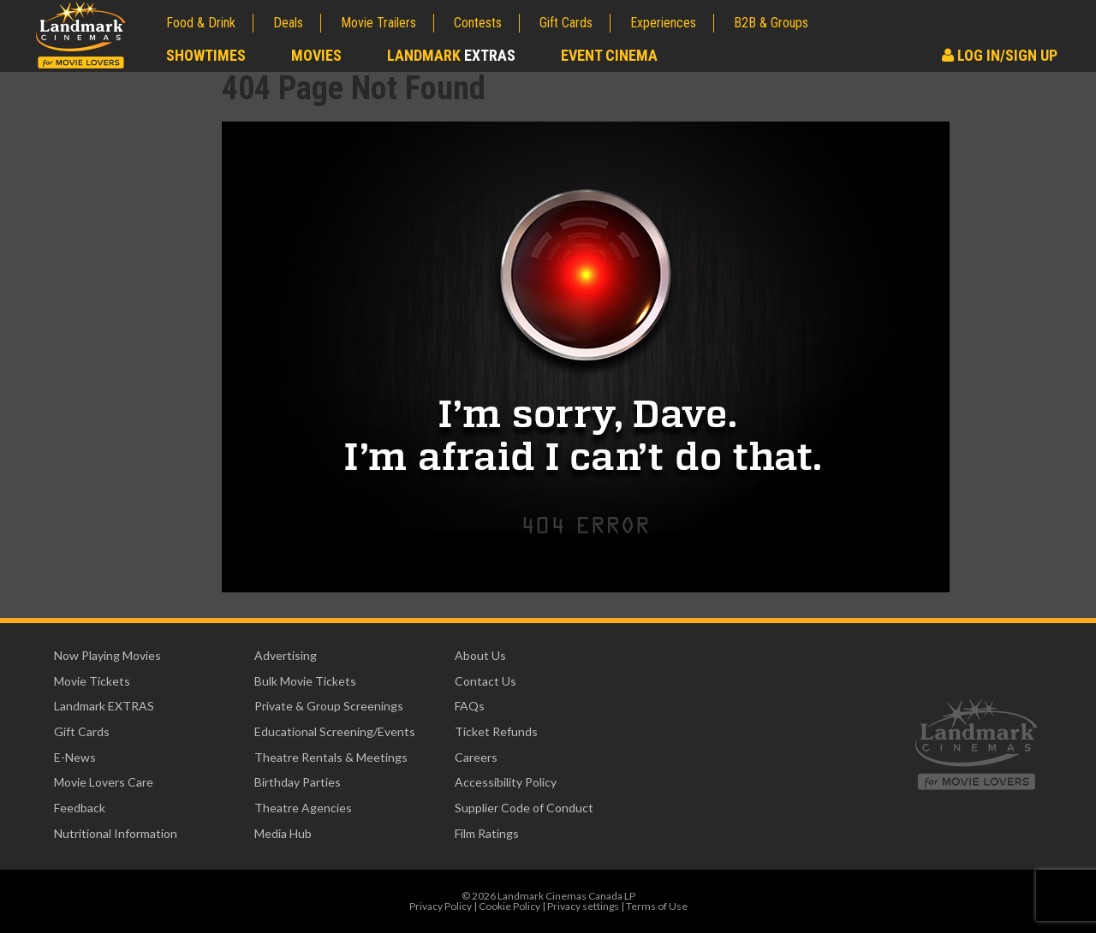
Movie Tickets (92, 681)
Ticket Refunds (496, 731)
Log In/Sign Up (999, 55)
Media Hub (283, 833)
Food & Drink (200, 23)
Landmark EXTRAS (104, 705)
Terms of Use (657, 906)
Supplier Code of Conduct (524, 807)
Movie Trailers (378, 23)
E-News (75, 757)
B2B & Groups (771, 23)
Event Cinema (609, 55)
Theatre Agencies (303, 807)
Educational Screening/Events (334, 731)
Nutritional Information (115, 833)
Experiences (663, 23)
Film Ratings (487, 833)
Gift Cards (566, 23)
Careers (476, 757)
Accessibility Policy (506, 782)
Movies (316, 55)
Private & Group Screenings (328, 705)
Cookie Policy (509, 906)
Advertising (285, 655)
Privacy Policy (440, 906)
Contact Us (485, 681)
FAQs (470, 705)
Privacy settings (583, 906)
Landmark (451, 55)
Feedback (79, 807)
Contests (478, 23)
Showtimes (206, 55)
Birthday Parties (297, 782)
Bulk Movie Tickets (305, 681)
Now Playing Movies (107, 655)
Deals (288, 23)
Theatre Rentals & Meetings (331, 757)
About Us (480, 655)
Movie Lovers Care (103, 782)
